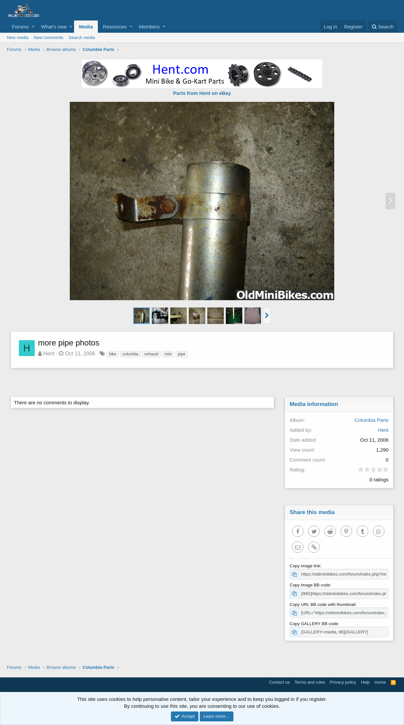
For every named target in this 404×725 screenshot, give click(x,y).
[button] (33, 26)
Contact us (279, 682)
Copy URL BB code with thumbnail (322, 604)
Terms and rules (310, 682)
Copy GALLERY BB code (314, 623)
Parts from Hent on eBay (202, 93)
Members (149, 26)
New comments (48, 37)
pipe (181, 354)
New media (17, 37)
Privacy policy (343, 682)
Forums (20, 26)
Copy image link (305, 565)
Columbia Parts (371, 420)
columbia (130, 354)
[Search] (382, 26)
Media (86, 26)
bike (112, 354)
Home (380, 682)
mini (168, 354)
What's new (53, 26)
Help (365, 682)
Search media (82, 37)
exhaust (151, 354)
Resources (115, 26)
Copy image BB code (310, 585)
